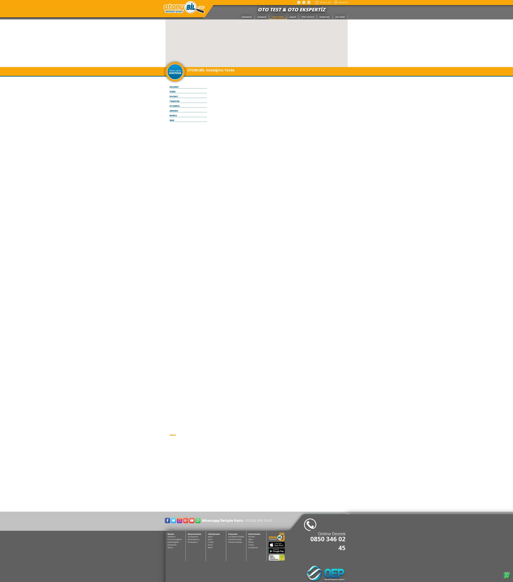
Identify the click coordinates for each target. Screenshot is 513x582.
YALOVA (173, 483)
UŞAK (172, 473)
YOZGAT (174, 487)
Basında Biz (172, 545)
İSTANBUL (175, 106)
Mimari (251, 542)
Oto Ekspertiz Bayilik (236, 537)
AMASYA (174, 149)
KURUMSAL (247, 17)
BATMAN (174, 182)
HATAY (173, 292)
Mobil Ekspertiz (193, 539)
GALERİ (293, 17)
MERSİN (173, 387)
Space (210, 539)
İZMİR (172, 91)
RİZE (172, 416)
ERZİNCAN (175, 258)
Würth (210, 547)
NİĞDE (173, 401)
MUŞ (172, 392)
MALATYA (174, 373)
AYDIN (173, 168)
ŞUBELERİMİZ (278, 17)
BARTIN (173, 177)
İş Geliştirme (253, 547)
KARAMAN (175, 320)
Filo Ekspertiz (193, 542)
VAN (172, 478)
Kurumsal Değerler (175, 539)
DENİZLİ (173, 234)
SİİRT (172, 430)
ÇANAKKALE (175, 220)
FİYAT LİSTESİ (308, 17)
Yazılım (251, 545)
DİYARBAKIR (175, 239)
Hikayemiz (171, 537)
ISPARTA (174, 301)
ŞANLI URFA (175, 444)
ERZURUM (174, 263)
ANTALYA (174, 153)
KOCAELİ (174, 96)
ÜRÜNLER (262, 17)
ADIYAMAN (175, 130)
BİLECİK (173, 192)
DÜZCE (173, 244)
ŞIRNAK (173, 449)
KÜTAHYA (174, 368)
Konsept (251, 537)
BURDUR (174, 211)
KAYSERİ (174, 335)
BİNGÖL (173, 196)
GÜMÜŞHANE (176, 282)
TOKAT (173, 459)
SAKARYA (174, 421)
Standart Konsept (235, 539)
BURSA (173, 215)
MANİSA (174, 378)
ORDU (172, 406)
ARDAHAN (174, 158)
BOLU (172, 206)
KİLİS (172, 354)
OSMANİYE (175, 411)
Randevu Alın (323, 2)
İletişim (170, 547)
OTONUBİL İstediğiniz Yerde (210, 70)
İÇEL (172, 306)
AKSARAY (174, 87)
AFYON (173, 134)
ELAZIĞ (173, 254)
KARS (172, 325)
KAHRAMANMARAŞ (179, 311)
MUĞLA (173, 115)
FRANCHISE (325, 17)
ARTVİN (173, 163)
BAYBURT (174, 187)
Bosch (210, 545)
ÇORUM (173, 230)
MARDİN (174, 382)
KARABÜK (174, 316)
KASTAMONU (176, 330)
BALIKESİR (175, 172)
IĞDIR (172, 296)
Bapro (210, 537)
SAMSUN (174, 425)
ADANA (173, 125)
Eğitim (250, 539)
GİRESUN (174, 277)
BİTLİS (173, 201)
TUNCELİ (174, 468)
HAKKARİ (174, 287)
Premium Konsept (235, 542)
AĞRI (172, 139)
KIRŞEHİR (174, 349)
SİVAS (172, 440)
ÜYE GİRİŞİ (340, 17)
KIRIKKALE (175, 339)
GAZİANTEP (175, 273)
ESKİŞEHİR (175, 268)
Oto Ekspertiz (193, 537)
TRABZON (174, 101)
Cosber (211, 542)
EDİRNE (173, 249)
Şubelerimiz (341, 2)
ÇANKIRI (174, 225)
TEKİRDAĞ (174, 454)
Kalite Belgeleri (173, 542)
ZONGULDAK (176, 492)
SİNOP (173, 435)
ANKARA (174, 110)
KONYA (173, 363)
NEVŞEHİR (174, 397)
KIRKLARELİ (175, 344)
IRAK (172, 120)
